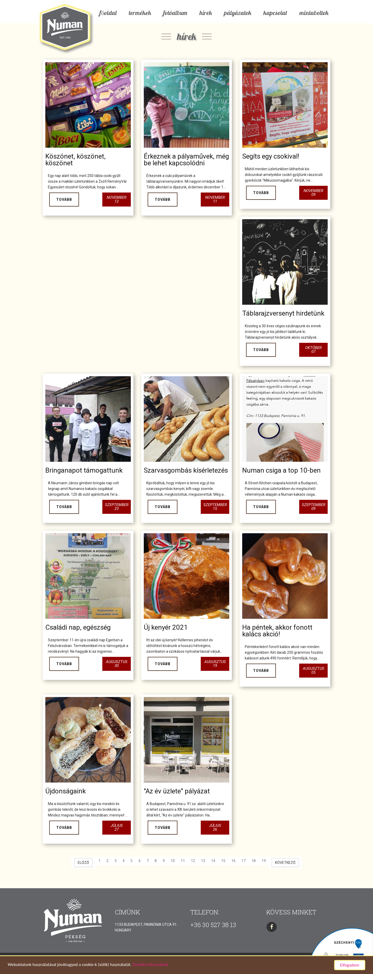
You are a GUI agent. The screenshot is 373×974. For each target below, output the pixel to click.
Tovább (64, 199)
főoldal (108, 13)
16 (233, 861)
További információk (150, 965)
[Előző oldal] (83, 863)
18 (254, 861)
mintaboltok (313, 13)
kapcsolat (275, 13)
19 (264, 861)
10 (173, 861)
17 (243, 861)
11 (183, 861)
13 (203, 861)
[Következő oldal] (285, 863)
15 (223, 861)
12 (193, 861)
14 (213, 861)
